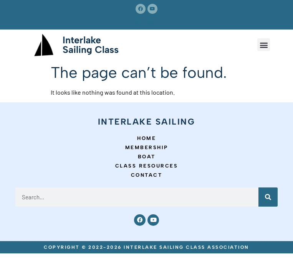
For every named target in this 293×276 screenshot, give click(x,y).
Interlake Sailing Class (91, 44)
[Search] (268, 197)
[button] (263, 44)
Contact (146, 175)
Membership (146, 147)
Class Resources (146, 166)
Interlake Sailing (146, 122)
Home (146, 138)
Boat (147, 156)
